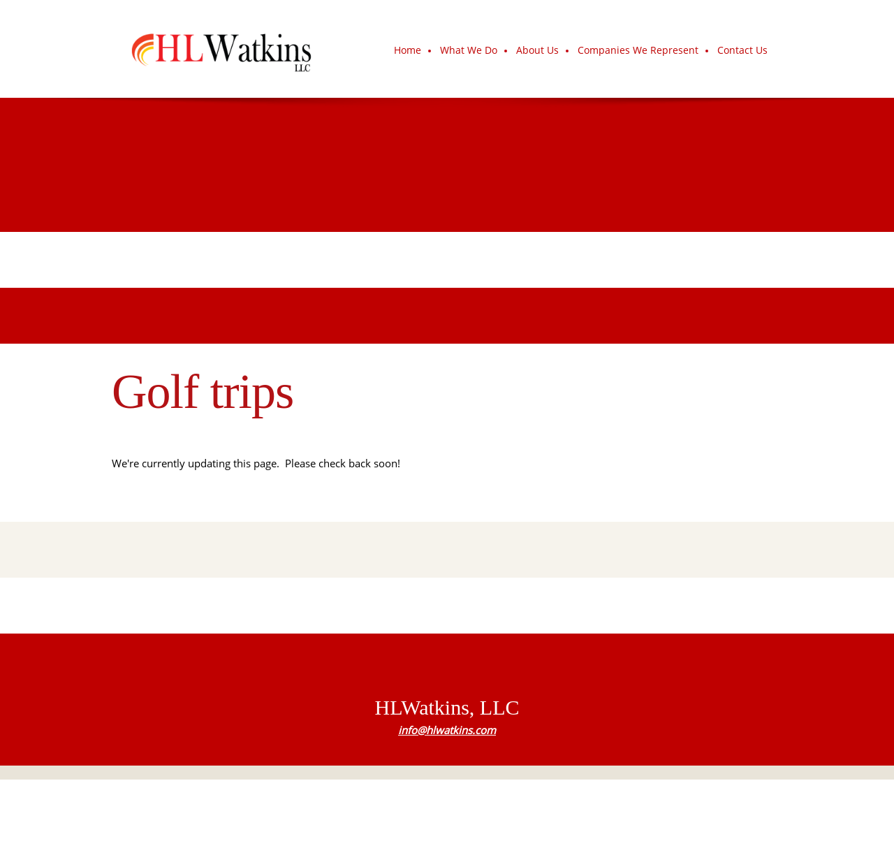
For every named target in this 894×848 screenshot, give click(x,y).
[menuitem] (408, 51)
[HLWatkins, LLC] (221, 49)
